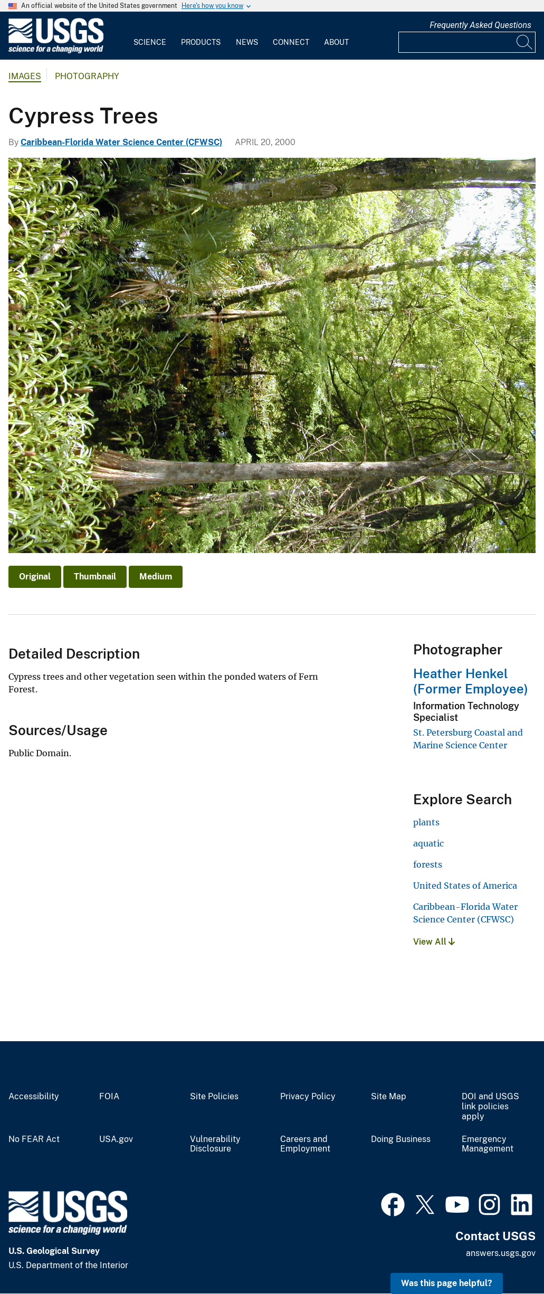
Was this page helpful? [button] (446, 1283)
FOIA (109, 1096)
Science (149, 42)
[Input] (467, 42)
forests (427, 864)
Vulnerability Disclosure (215, 1144)
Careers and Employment (305, 1144)
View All (434, 942)
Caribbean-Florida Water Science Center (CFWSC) (121, 142)
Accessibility (33, 1096)
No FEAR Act (34, 1139)
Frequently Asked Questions (480, 25)
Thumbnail (95, 577)
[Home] (55, 51)
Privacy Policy (308, 1096)
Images (24, 76)
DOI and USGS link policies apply (490, 1106)
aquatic (428, 843)
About (336, 42)
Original (35, 577)
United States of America (465, 885)
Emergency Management (487, 1144)
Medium (155, 577)
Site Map (388, 1096)
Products (201, 42)
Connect (291, 42)
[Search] (525, 42)
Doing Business (401, 1139)
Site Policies (214, 1096)
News (247, 42)
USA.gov (116, 1139)
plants (426, 822)
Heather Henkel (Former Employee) (470, 681)
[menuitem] (150, 36)
